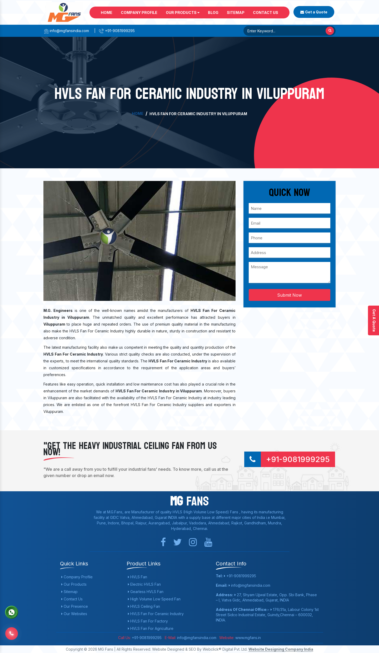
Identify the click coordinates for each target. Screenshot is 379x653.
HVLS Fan (137, 577)
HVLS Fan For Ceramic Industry (156, 613)
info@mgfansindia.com (66, 30)
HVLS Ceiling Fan (144, 606)
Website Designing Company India (280, 649)
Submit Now (289, 295)
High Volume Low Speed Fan (154, 599)
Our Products (183, 12)
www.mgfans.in (247, 637)
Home (106, 12)
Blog (213, 12)
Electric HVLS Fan (144, 584)
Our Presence (74, 606)
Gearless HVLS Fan (145, 591)
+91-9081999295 (117, 30)
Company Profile (139, 12)
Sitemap (236, 12)
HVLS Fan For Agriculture (150, 628)
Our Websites (74, 613)
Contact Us (265, 12)
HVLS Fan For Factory (148, 621)
